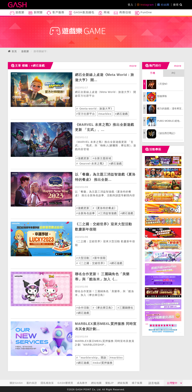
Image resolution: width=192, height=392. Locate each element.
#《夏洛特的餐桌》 (105, 208)
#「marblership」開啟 (91, 357)
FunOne (143, 13)
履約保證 (31, 383)
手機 (152, 73)
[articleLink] (41, 89)
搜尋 (177, 4)
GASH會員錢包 (81, 13)
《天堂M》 (163, 83)
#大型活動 (82, 257)
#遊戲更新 (82, 158)
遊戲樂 (17, 13)
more (132, 65)
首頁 (14, 51)
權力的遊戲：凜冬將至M (170, 108)
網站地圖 (96, 383)
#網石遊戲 (121, 113)
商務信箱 (122, 13)
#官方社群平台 (85, 113)
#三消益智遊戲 (107, 213)
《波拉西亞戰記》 (167, 133)
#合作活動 (82, 307)
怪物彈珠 (162, 96)
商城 (104, 13)
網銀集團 (123, 383)
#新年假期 (99, 257)
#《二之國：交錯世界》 (91, 263)
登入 (130, 4)
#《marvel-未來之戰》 (91, 163)
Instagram (145, 4)
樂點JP (109, 383)
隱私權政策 (47, 383)
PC (174, 73)
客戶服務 (55, 13)
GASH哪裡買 (65, 383)
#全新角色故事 (85, 213)
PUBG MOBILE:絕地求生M (171, 120)
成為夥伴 (82, 383)
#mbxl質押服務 (102, 362)
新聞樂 (35, 13)
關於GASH (16, 383)
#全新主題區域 (102, 158)
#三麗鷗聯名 (125, 307)
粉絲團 (163, 4)
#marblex (104, 113)
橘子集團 (137, 383)
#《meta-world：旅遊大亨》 (94, 108)
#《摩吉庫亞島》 (103, 307)
